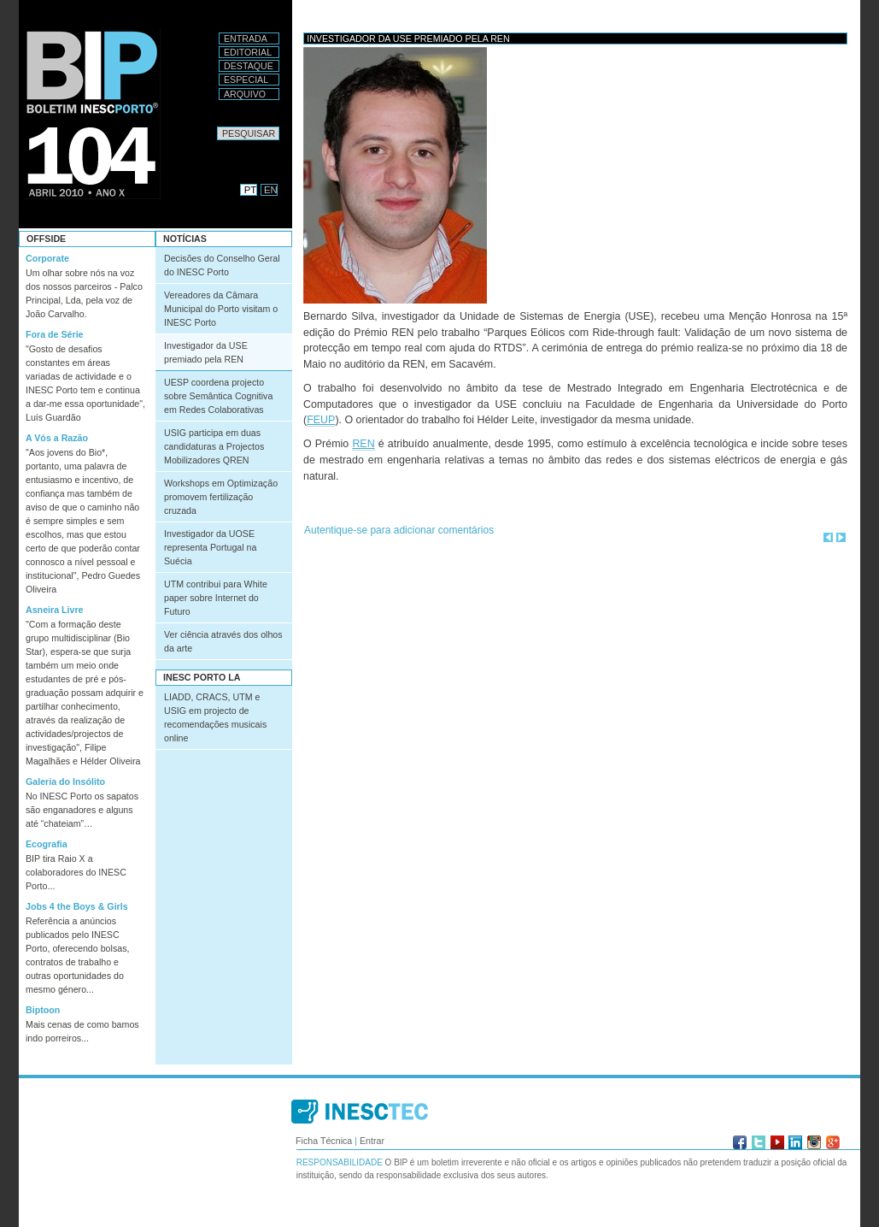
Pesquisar (216, 126)
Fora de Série (55, 334)
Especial (246, 79)
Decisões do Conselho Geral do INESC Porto (222, 265)
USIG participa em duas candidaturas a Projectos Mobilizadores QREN (214, 446)
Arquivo (245, 94)
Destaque (248, 66)
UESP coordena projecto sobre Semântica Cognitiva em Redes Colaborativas (218, 396)
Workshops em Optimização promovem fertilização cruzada (221, 497)
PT (250, 190)
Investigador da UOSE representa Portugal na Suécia (210, 547)
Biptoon (43, 1010)
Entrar (372, 1141)
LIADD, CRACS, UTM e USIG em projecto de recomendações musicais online (215, 717)
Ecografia (46, 844)
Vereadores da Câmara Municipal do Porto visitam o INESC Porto (221, 308)
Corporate (47, 258)
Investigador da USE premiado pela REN (206, 352)
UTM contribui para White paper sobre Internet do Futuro (215, 597)
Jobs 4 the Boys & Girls (77, 906)
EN (271, 190)
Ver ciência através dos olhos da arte (223, 641)
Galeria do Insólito (65, 781)
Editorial (248, 52)
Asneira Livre (55, 610)
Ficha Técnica (324, 1141)
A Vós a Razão (57, 438)
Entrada (245, 38)
